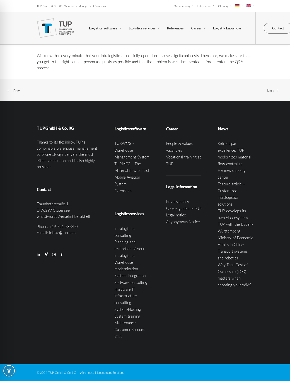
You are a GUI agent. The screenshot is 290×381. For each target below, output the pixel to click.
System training (127, 316)
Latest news (205, 6)
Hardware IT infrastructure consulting (125, 296)
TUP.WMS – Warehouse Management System (132, 150)
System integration (130, 275)
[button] (39, 254)
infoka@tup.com (62, 232)
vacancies (174, 150)
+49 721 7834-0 (63, 226)
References (175, 28)
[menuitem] (184, 6)
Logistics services (144, 28)
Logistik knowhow (227, 28)
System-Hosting (127, 309)
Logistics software (105, 28)
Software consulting (130, 282)
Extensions (123, 190)
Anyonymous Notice (183, 221)
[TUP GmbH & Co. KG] (56, 28)
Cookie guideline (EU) (183, 208)
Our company (183, 6)
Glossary (224, 6)
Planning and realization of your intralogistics (129, 248)
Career (198, 28)
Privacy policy (177, 201)
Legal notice (176, 215)
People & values (179, 143)
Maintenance (125, 322)
